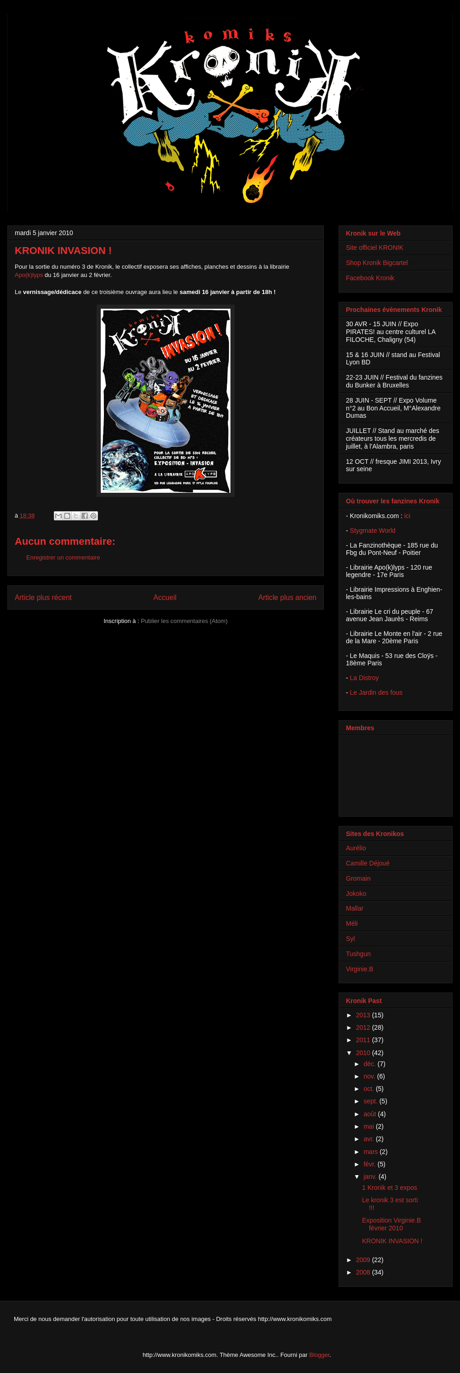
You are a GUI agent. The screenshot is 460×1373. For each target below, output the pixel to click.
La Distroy (364, 677)
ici (407, 515)
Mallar (354, 908)
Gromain (358, 878)
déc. (370, 1063)
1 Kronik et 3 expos (389, 1187)
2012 (364, 1027)
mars (371, 1151)
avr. (369, 1138)
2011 (364, 1040)
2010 (364, 1052)
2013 (364, 1015)
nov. (370, 1076)
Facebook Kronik (370, 278)
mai (369, 1126)
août (370, 1114)
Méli (352, 923)
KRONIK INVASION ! (392, 1241)
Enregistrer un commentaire (63, 557)
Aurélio (356, 848)
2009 (364, 1259)
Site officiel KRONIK (374, 247)
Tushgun (358, 954)
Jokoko (356, 893)
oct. (369, 1088)
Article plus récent (43, 597)
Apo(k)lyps (29, 274)
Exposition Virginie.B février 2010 (391, 1224)
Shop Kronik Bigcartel (377, 262)
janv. (370, 1176)
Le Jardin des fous (376, 692)
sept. (371, 1101)
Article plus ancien (287, 597)
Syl (350, 938)
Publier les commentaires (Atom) (184, 620)
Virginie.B (360, 969)
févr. (370, 1164)
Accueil (165, 597)
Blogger (319, 1354)
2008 (364, 1272)
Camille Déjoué (368, 863)
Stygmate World (373, 530)
